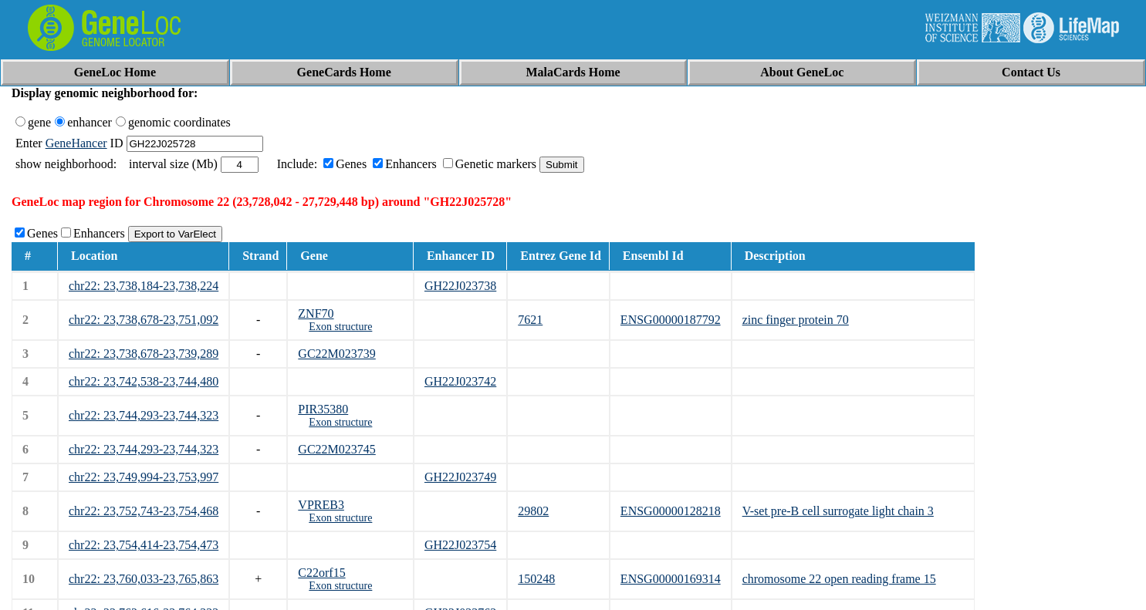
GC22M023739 (336, 353)
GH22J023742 (460, 381)
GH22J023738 (460, 285)
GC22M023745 (336, 449)
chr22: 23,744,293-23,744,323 (143, 415)
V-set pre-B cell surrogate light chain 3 (838, 510)
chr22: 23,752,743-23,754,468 (143, 510)
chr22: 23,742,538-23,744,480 (143, 381)
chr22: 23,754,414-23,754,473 (143, 544)
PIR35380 (323, 409)
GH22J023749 (460, 477)
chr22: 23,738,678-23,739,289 (143, 353)
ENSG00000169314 (670, 578)
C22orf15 (321, 572)
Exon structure (340, 326)
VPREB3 (321, 504)
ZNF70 (315, 313)
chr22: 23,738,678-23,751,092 (143, 319)
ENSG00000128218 (670, 510)
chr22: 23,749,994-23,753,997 (143, 477)
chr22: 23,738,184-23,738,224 (143, 285)
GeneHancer (76, 143)
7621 (530, 319)
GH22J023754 (460, 544)
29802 (533, 510)
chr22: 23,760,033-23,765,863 (143, 578)
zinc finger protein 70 (795, 319)
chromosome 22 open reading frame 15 (839, 578)
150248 (536, 578)
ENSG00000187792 (670, 319)
